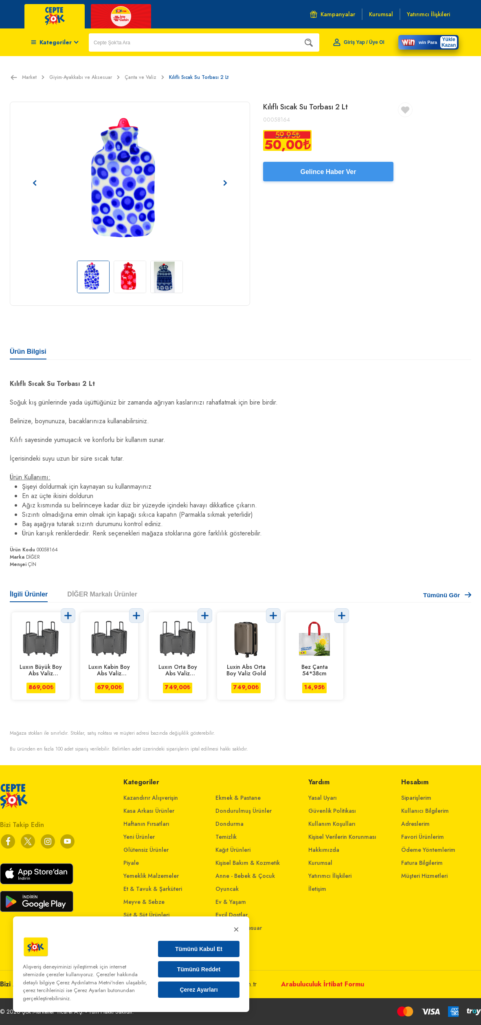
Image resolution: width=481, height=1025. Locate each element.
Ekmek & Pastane (238, 798)
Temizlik (226, 837)
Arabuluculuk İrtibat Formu (322, 984)
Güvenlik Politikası (332, 811)
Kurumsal (320, 863)
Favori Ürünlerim (422, 837)
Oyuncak (227, 889)
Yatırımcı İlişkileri (329, 876)
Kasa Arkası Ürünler (148, 811)
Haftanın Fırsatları (146, 824)
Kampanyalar (332, 14)
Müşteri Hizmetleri (424, 876)
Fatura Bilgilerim (422, 863)
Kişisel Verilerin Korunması (342, 837)
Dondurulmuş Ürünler (243, 811)
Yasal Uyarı (322, 798)
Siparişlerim (416, 798)
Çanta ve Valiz (144, 77)
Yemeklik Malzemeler (151, 876)
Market (33, 77)
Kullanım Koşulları (332, 824)
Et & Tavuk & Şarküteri (152, 889)
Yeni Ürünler (139, 837)
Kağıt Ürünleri (232, 850)
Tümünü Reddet (199, 969)
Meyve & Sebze (144, 902)
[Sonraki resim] (225, 183)
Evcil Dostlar (231, 915)
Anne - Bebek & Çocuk (245, 876)
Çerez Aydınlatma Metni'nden (90, 982)
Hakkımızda (323, 850)
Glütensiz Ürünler (146, 850)
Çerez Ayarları (198, 989)
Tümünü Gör (447, 595)
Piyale (131, 863)
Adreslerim (415, 824)
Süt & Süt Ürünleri (146, 915)
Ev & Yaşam (230, 902)
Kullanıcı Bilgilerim (425, 811)
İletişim (317, 889)
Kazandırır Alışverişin (150, 798)
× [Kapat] (236, 929)
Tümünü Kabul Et (198, 949)
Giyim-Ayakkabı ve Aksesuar (84, 77)
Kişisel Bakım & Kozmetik (247, 863)
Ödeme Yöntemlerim (428, 850)
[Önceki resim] (34, 183)
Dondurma (229, 824)
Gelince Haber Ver (328, 171)
